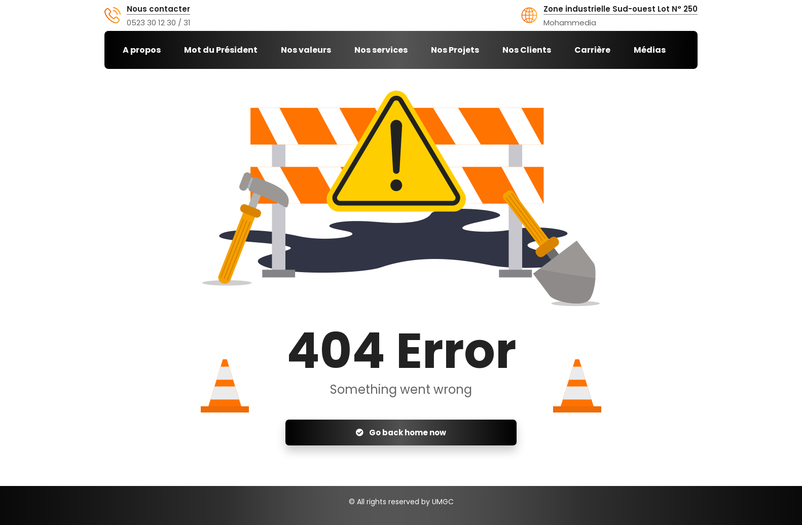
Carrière (592, 50)
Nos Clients (526, 50)
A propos (142, 50)
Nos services (381, 50)
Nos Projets (455, 50)
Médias (650, 50)
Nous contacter (158, 9)
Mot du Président (221, 50)
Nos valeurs (306, 50)
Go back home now (401, 432)
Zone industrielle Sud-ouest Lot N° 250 (620, 9)
